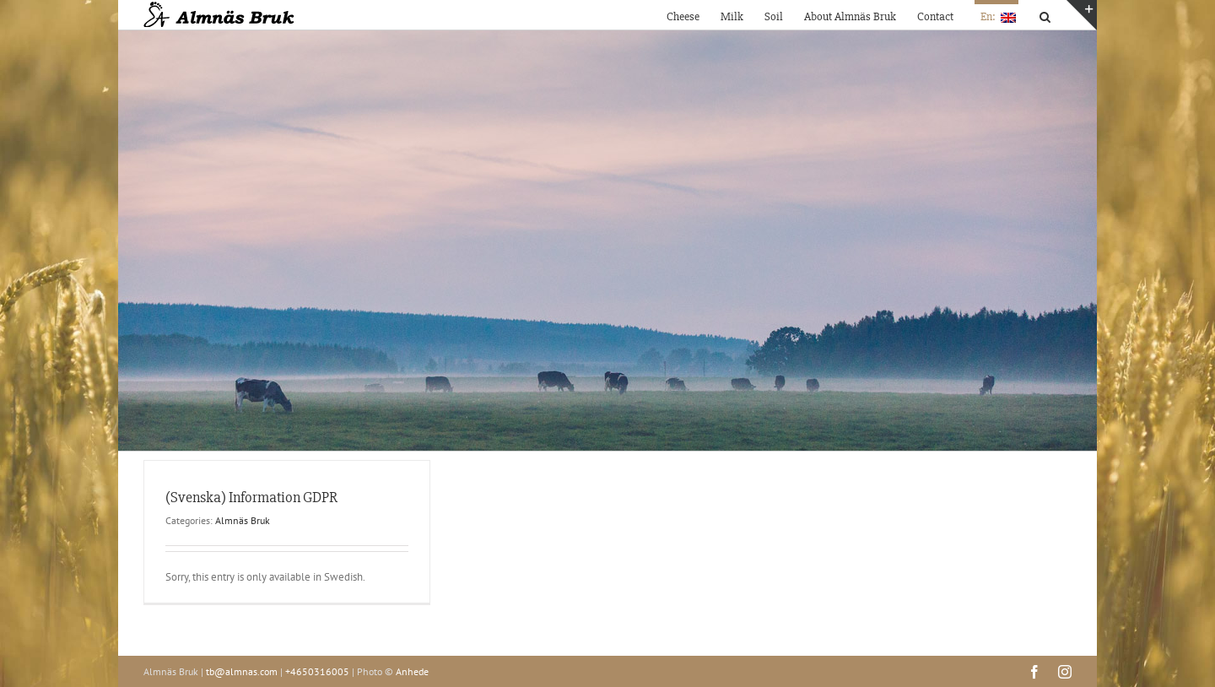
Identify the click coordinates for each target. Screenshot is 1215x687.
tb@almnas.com (242, 671)
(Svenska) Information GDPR (251, 497)
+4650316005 (317, 671)
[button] (1045, 15)
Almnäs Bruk (242, 520)
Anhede (412, 671)
